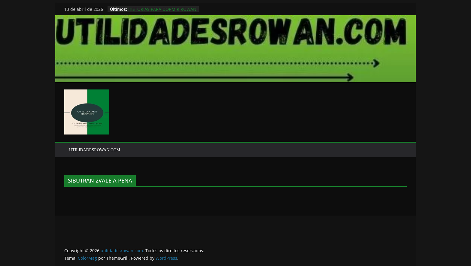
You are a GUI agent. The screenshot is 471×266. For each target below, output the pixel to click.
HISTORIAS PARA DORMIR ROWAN (162, 9)
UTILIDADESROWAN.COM (94, 150)
